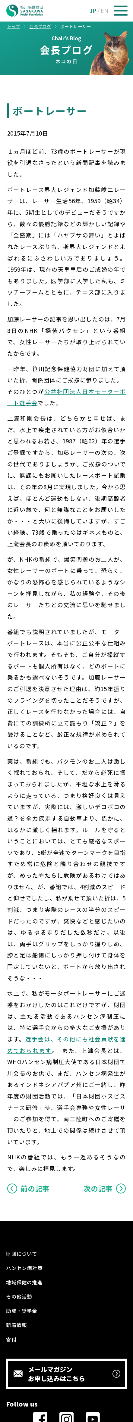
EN (104, 10)
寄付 (11, 1339)
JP (93, 10)
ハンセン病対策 (24, 1268)
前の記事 (35, 1188)
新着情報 (16, 1325)
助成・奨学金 (21, 1310)
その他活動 (19, 1296)
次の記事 (98, 1188)
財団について (21, 1253)
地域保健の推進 (24, 1282)
